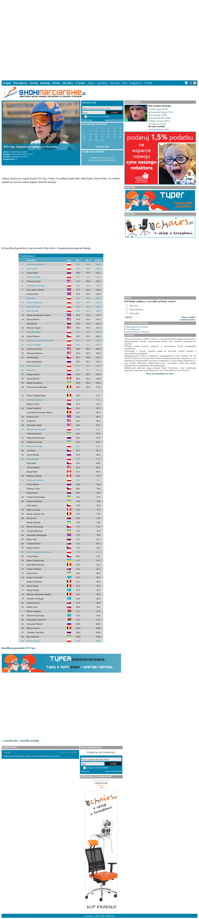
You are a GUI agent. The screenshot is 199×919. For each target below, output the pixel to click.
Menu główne (20, 83)
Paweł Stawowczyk (18, 151)
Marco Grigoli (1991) (160, 121)
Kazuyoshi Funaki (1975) (162, 112)
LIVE (124, 83)
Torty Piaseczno (133, 329)
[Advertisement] (62, 39)
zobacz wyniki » (188, 317)
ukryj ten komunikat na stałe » (160, 373)
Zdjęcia (91, 83)
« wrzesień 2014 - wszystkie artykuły (20, 740)
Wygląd (7, 83)
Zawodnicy (102, 83)
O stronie (80, 83)
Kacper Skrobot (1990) (161, 118)
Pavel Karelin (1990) (160, 129)
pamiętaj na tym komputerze (99, 116)
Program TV (136, 83)
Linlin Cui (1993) (158, 124)
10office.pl (110, 916)
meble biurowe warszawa (137, 327)
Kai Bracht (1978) (159, 115)
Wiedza (56, 83)
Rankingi (45, 83)
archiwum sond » (188, 319)
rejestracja (87, 120)
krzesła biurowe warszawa (137, 331)
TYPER (148, 83)
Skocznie (114, 83)
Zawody (34, 83)
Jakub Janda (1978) (159, 109)
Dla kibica (68, 83)
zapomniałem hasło (114, 120)
